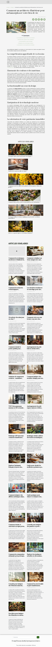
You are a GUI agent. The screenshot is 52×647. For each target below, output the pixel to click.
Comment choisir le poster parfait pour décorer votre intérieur (16, 348)
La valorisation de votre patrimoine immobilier (25, 45)
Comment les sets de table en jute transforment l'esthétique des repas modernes (35, 586)
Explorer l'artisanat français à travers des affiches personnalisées (16, 467)
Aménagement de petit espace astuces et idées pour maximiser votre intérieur (34, 408)
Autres (38, 641)
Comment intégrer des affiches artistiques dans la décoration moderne (16, 496)
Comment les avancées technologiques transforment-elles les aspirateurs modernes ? (16, 290)
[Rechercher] (24, 637)
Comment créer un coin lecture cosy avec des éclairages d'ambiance (34, 319)
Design (12, 7)
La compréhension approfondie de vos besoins (26, 37)
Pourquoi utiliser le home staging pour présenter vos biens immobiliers (24, 217)
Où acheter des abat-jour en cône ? (16, 318)
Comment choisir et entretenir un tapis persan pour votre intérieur (17, 526)
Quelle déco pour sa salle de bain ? (17, 171)
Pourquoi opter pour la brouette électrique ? (20, 156)
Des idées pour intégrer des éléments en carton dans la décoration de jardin (16, 616)
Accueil (8, 7)
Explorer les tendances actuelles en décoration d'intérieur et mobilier (34, 556)
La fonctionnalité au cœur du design (25, 41)
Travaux (19, 641)
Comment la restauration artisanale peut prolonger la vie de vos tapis (17, 556)
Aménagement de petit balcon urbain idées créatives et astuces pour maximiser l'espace (34, 349)
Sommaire (26, 36)
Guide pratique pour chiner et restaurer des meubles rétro (34, 496)
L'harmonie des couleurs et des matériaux (26, 39)
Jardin (24, 641)
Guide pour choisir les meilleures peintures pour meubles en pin (35, 467)
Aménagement (31, 641)
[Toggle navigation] (8, 2)
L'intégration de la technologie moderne (25, 43)
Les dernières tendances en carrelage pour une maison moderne (34, 289)
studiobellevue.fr (10, 67)
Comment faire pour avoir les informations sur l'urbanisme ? (24, 202)
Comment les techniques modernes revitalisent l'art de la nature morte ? (17, 259)
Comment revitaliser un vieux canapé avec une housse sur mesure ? (34, 259)
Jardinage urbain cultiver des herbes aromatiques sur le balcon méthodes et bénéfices (35, 438)
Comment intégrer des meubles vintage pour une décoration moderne (35, 378)
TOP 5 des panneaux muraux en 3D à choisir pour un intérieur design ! (17, 407)
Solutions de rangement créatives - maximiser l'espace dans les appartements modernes (16, 379)
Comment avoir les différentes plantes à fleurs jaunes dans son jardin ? (24, 186)
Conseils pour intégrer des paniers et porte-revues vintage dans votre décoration (35, 527)
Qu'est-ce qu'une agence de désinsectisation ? (20, 233)
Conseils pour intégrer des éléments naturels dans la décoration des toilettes (16, 586)
